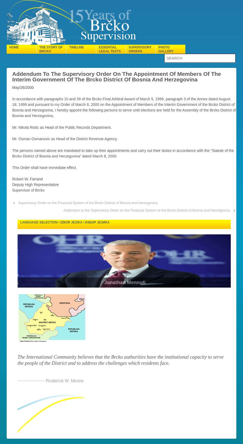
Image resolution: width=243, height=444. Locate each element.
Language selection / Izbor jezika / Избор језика (65, 222)
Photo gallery (166, 49)
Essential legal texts (110, 49)
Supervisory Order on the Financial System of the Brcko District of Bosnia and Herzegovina (88, 203)
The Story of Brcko (51, 49)
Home (14, 47)
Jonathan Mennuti (131, 282)
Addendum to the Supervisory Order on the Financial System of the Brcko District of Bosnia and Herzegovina (147, 210)
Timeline (76, 47)
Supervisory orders (140, 49)
